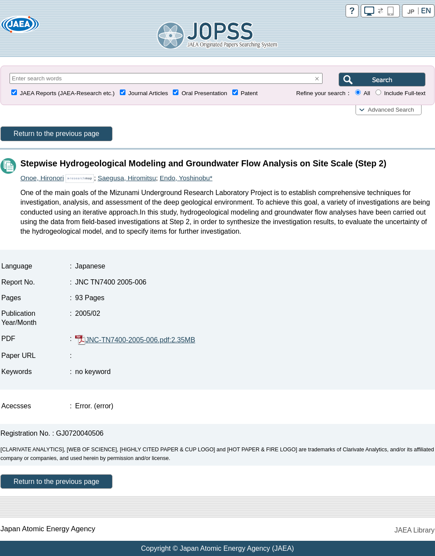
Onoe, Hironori (42, 178)
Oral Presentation (204, 93)
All (366, 93)
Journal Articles (148, 93)
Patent (249, 93)
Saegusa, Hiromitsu (127, 178)
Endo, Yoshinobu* (186, 178)
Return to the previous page (56, 133)
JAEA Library (415, 530)
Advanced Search (391, 109)
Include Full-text (404, 93)
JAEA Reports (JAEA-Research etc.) (67, 93)
